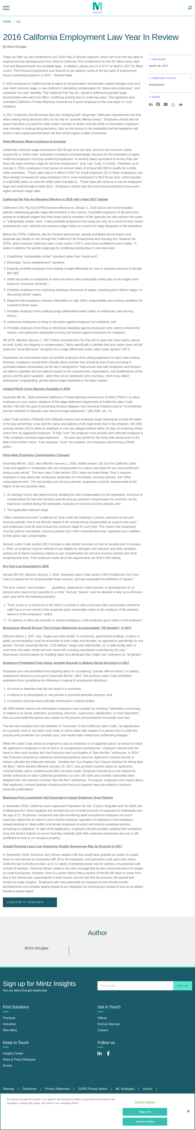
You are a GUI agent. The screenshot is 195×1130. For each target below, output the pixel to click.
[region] (97, 1111)
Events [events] (7, 1065)
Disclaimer (29, 1088)
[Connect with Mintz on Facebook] (110, 1055)
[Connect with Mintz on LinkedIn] (101, 1055)
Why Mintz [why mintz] (10, 1030)
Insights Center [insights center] (13, 1053)
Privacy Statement (57, 1088)
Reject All (145, 1111)
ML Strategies (125, 1088)
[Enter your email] (145, 985)
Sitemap (8, 1088)
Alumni (147, 1088)
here (69, 75)
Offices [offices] (102, 1018)
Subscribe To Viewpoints (30, 902)
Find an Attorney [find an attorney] (109, 1024)
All (19, 21)
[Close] (188, 1111)
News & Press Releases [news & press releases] (19, 1059)
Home (7, 21)
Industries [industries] (9, 1024)
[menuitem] (8, 21)
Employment (156, 84)
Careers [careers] (103, 1030)
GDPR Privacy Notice (92, 1088)
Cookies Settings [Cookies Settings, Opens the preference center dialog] (145, 1102)
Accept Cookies (145, 1121)
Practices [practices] (9, 1018)
